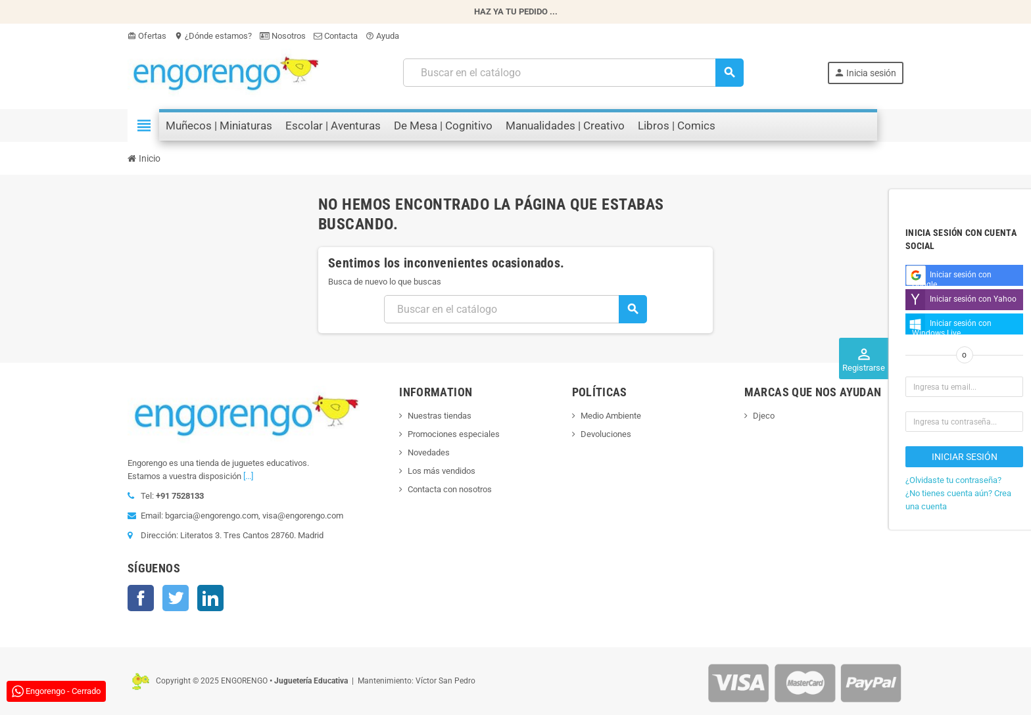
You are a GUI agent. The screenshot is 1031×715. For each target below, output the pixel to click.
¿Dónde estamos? (213, 36)
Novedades (429, 452)
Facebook (141, 598)
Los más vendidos (441, 471)
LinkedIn (210, 598)
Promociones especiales (454, 434)
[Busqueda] (572, 72)
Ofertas (147, 36)
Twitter (175, 598)
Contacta (336, 36)
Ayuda (382, 36)
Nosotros (283, 36)
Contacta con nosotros (450, 489)
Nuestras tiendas (439, 416)
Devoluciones (606, 434)
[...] (248, 476)
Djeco (764, 416)
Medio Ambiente (611, 416)
